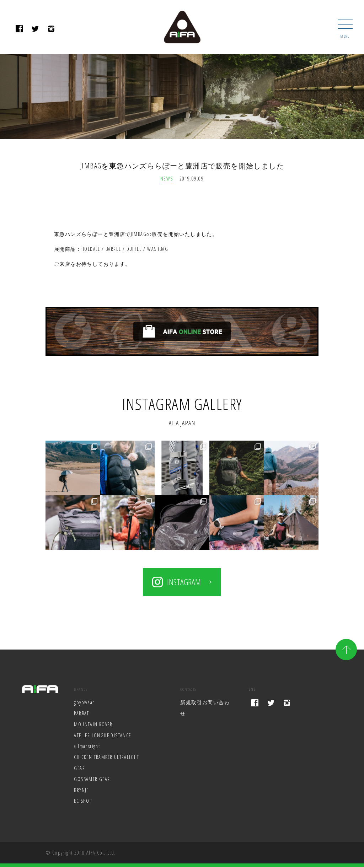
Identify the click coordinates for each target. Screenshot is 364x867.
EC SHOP (83, 801)
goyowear (84, 702)
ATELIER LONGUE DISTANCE (103, 735)
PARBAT (81, 713)
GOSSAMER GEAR (92, 779)
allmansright (87, 746)
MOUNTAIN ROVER (93, 724)
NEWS (166, 178)
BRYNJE (81, 790)
